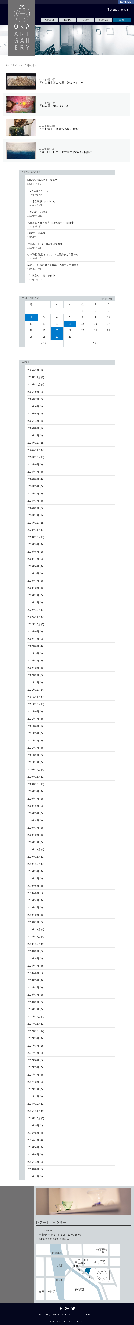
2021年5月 (33, 733)
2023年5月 (33, 573)
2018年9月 (33, 951)
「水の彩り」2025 (37, 212)
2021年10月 (33, 704)
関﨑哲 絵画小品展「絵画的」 (43, 180)
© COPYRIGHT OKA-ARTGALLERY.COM (67, 1321)
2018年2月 (33, 1002)
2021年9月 (33, 711)
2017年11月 (33, 1023)
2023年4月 (33, 580)
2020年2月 (33, 835)
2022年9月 (33, 631)
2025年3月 (33, 428)
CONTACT (103, 20)
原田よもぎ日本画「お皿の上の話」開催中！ (51, 222)
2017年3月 (33, 1081)
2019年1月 (33, 922)
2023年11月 (33, 529)
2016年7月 (33, 1140)
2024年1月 (33, 515)
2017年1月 (33, 1096)
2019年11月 (33, 856)
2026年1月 (33, 370)
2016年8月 (33, 1132)
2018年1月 (33, 1009)
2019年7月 (33, 878)
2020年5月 (33, 813)
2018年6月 (33, 973)
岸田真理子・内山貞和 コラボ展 (44, 243)
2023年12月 (33, 522)
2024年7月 (33, 471)
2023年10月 (33, 537)
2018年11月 (33, 936)
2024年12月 (33, 442)
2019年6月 (33, 885)
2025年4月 (33, 421)
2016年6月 (33, 1147)
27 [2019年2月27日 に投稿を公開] (56, 336)
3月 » (95, 343)
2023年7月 (33, 558)
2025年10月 (33, 384)
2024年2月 (33, 508)
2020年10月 (33, 784)
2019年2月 (33, 914)
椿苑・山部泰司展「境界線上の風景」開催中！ (53, 265)
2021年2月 (33, 755)
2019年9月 (33, 871)
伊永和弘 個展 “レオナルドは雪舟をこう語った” (53, 254)
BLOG (121, 20)
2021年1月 (33, 762)
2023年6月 (33, 566)
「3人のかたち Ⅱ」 (38, 190)
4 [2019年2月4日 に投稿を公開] (31, 317)
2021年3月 (33, 747)
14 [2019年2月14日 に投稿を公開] (69, 323)
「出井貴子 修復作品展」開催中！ (61, 127)
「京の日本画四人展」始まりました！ (62, 81)
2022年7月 (33, 638)
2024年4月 (33, 493)
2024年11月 (33, 450)
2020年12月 (33, 769)
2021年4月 (33, 740)
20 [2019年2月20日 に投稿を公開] (56, 330)
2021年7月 (33, 718)
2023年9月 (33, 544)
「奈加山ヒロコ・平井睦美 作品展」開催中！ (67, 150)
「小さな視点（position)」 (41, 201)
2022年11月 (33, 617)
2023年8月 (33, 551)
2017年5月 (33, 1067)
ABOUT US (49, 20)
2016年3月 (33, 1169)
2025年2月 (33, 435)
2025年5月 (33, 413)
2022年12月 (33, 609)
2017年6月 (33, 1060)
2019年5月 (33, 893)
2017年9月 (33, 1038)
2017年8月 (33, 1045)
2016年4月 (33, 1161)
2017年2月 (33, 1089)
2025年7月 (33, 399)
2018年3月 (33, 994)
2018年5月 (33, 980)
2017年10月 (33, 1031)
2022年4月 (33, 660)
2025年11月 (33, 377)
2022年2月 (33, 675)
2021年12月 (33, 689)
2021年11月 (33, 697)
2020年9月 (33, 791)
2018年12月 (33, 929)
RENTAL (67, 20)
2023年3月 (33, 588)
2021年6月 (33, 726)
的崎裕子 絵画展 (36, 233)
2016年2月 (33, 1176)
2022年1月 (33, 682)
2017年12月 (33, 1016)
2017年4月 (33, 1074)
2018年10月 (33, 944)
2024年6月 (33, 479)
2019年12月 (33, 849)
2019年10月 (33, 864)
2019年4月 (33, 900)
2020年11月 (33, 776)
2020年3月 (33, 827)
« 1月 (44, 343)
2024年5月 (33, 486)
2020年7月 (33, 798)
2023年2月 (33, 595)
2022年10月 (33, 624)
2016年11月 (33, 1111)
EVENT (86, 20)
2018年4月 (33, 987)
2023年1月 (33, 602)
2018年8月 (33, 958)
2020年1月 (33, 842)
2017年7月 (33, 1052)
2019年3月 (33, 907)
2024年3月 (33, 500)
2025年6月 (33, 406)
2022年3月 (33, 668)
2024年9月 (33, 464)
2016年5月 (33, 1154)
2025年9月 (33, 391)
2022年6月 (33, 646)
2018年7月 (33, 965)
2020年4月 (33, 820)
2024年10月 (33, 457)
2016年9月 (33, 1125)
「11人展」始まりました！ (56, 104)
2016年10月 (33, 1118)
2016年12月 (33, 1103)
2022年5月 (33, 653)
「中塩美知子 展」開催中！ (42, 275)
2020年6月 (33, 805)
